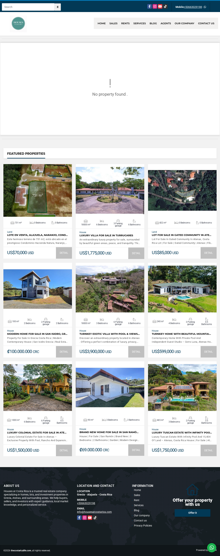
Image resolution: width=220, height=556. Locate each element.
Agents (166, 23)
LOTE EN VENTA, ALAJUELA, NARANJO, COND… (37, 235)
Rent (136, 500)
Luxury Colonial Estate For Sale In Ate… (36, 432)
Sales (113, 23)
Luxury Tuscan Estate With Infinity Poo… (182, 432)
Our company (184, 23)
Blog (153, 23)
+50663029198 (193, 6)
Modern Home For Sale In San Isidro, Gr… (37, 334)
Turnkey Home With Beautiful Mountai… (181, 334)
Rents (125, 23)
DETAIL (64, 252)
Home (102, 23)
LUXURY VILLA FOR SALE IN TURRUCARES (106, 235)
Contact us (206, 23)
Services (139, 23)
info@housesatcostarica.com (94, 511)
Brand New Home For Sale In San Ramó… (108, 432)
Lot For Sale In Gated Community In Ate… (181, 235)
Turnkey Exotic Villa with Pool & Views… (109, 334)
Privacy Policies (143, 525)
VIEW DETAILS (37, 190)
